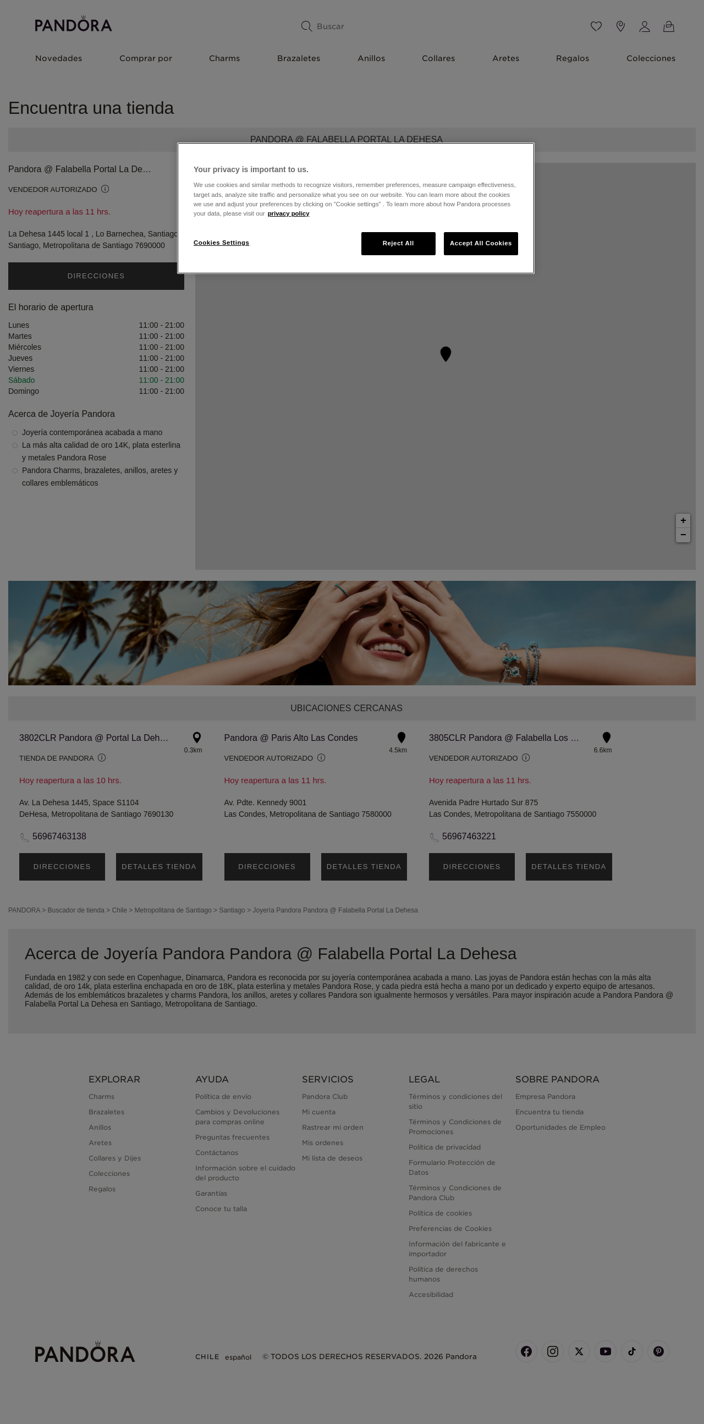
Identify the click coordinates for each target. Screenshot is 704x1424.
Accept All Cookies (481, 243)
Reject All (398, 243)
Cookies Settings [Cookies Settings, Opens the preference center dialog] (221, 242)
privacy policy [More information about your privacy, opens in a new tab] (289, 213)
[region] (356, 208)
